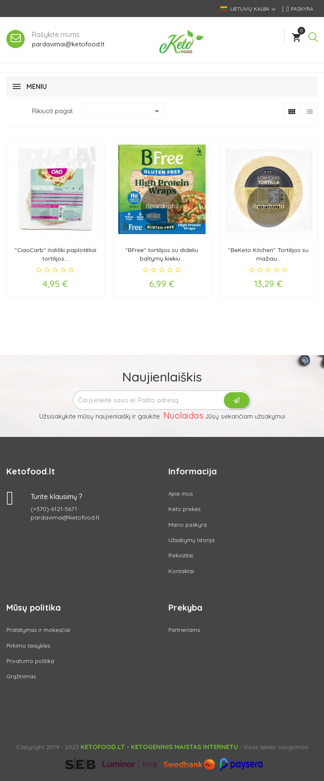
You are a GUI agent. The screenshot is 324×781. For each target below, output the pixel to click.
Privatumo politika (30, 661)
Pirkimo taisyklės (28, 645)
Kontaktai (181, 571)
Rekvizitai (180, 555)
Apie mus (180, 493)
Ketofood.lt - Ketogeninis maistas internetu (159, 747)
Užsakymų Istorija (191, 540)
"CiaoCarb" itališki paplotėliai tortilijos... (55, 254)
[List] (309, 111)
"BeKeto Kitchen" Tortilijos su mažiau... (268, 254)
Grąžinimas (21, 676)
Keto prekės (184, 508)
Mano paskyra (187, 524)
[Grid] (292, 111)
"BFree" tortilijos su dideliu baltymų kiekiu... (161, 254)
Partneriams (184, 629)
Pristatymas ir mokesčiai (38, 629)
